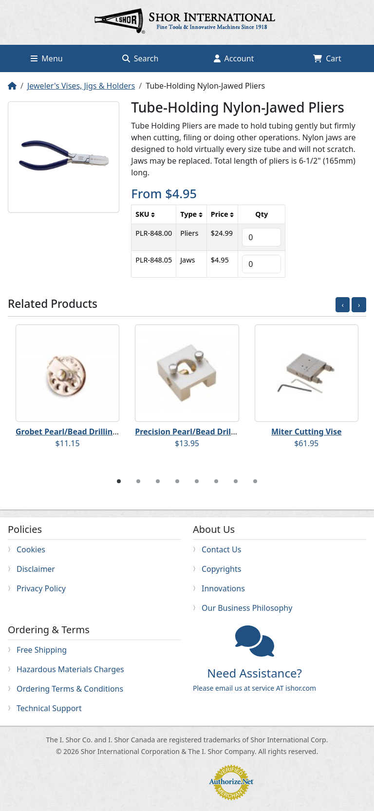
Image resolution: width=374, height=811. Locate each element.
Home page (187, 22)
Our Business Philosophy (247, 608)
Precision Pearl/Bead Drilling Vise (199, 431)
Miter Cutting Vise (306, 431)
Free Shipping (42, 649)
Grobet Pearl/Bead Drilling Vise (75, 431)
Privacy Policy (41, 588)
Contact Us (221, 549)
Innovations (223, 588)
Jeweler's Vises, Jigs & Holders (81, 85)
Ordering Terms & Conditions (70, 688)
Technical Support (49, 708)
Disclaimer (36, 569)
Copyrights (221, 569)
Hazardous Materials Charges (70, 669)
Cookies (31, 549)
